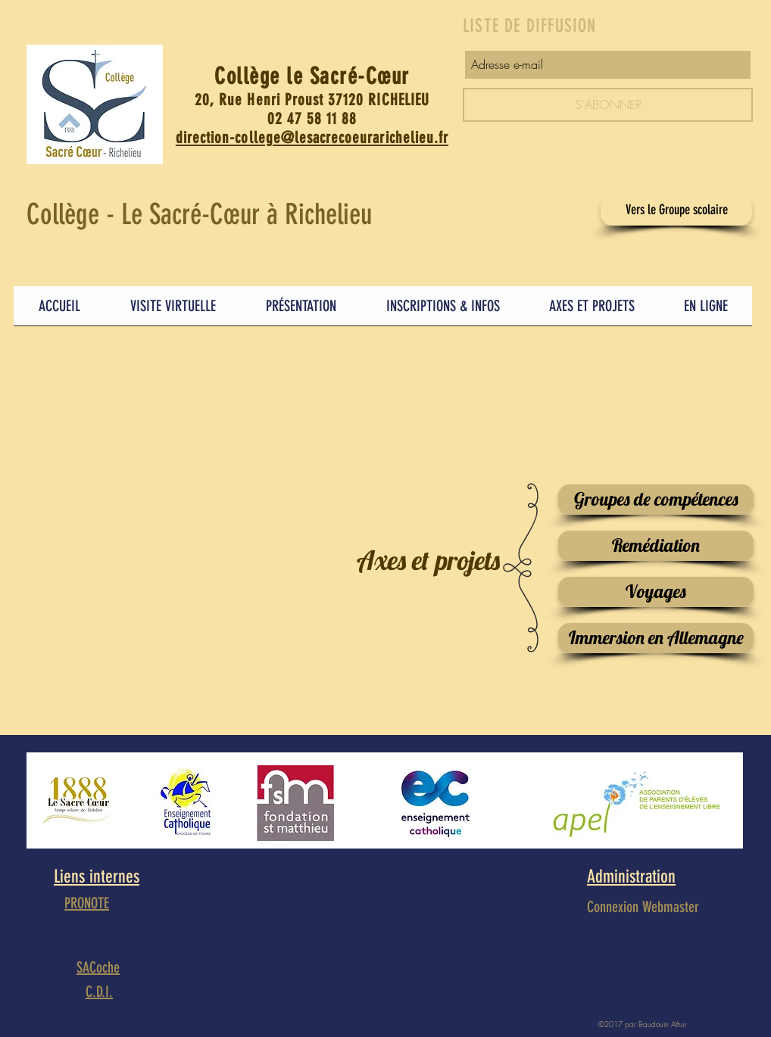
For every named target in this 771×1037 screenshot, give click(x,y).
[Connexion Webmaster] (643, 906)
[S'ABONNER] (608, 105)
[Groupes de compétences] (656, 499)
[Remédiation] (656, 546)
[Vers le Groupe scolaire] (676, 210)
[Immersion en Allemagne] (656, 638)
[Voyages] (656, 592)
